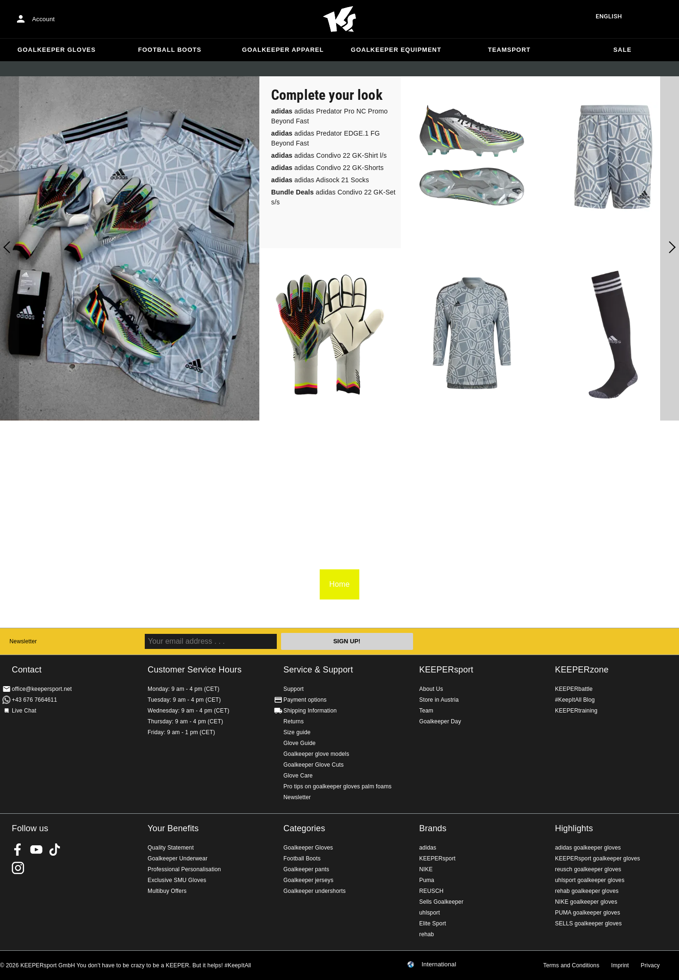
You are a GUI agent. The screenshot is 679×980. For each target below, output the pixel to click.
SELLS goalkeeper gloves (588, 923)
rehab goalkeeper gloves (587, 891)
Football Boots (169, 49)
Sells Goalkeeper (441, 902)
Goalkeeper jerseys (308, 880)
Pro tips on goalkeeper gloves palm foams (337, 786)
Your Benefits (173, 828)
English (609, 16)
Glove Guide (299, 743)
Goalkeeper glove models (316, 754)
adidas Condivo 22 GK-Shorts (327, 167)
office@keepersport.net (42, 689)
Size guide (297, 732)
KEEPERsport (446, 669)
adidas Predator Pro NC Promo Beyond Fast (329, 116)
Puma (426, 880)
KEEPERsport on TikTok (55, 849)
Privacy (650, 965)
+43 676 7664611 (34, 700)
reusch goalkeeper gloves (588, 869)
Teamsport (509, 49)
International (439, 964)
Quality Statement (171, 847)
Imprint (620, 965)
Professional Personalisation (184, 869)
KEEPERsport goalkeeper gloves (597, 858)
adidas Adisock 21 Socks (320, 180)
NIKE (426, 869)
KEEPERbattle (574, 689)
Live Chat (24, 710)
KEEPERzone (582, 669)
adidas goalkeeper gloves (588, 847)
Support (293, 689)
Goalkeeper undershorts (314, 891)
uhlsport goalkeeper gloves (589, 880)
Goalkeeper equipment (396, 49)
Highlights (574, 828)
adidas (427, 847)
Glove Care (298, 775)
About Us (431, 689)
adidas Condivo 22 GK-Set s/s (333, 197)
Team (426, 710)
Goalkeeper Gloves (56, 49)
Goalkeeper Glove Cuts (313, 764)
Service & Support (318, 669)
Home (339, 19)
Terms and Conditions (571, 965)
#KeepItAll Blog (575, 700)
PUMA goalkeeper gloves (587, 912)
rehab (426, 934)
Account (43, 19)
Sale (622, 49)
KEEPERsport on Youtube (36, 849)
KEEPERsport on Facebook (18, 849)
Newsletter (23, 641)
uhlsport (429, 912)
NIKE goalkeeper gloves (586, 902)
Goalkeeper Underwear (177, 858)
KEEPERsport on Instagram (18, 868)
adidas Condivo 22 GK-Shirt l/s (329, 155)
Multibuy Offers (167, 891)
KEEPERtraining (576, 710)
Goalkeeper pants (306, 869)
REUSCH (431, 891)
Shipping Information (310, 710)
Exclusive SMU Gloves (177, 880)
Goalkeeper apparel (282, 49)
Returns (293, 721)
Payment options (305, 700)
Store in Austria (439, 700)
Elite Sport (432, 923)
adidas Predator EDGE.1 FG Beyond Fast (325, 138)
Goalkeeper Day (440, 721)
